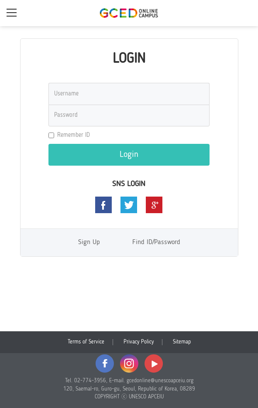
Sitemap (182, 342)
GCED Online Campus (129, 13)
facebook (104, 363)
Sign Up (89, 242)
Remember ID (69, 135)
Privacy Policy (139, 342)
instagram (129, 363)
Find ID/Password (156, 242)
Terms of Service (86, 342)
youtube (153, 363)
